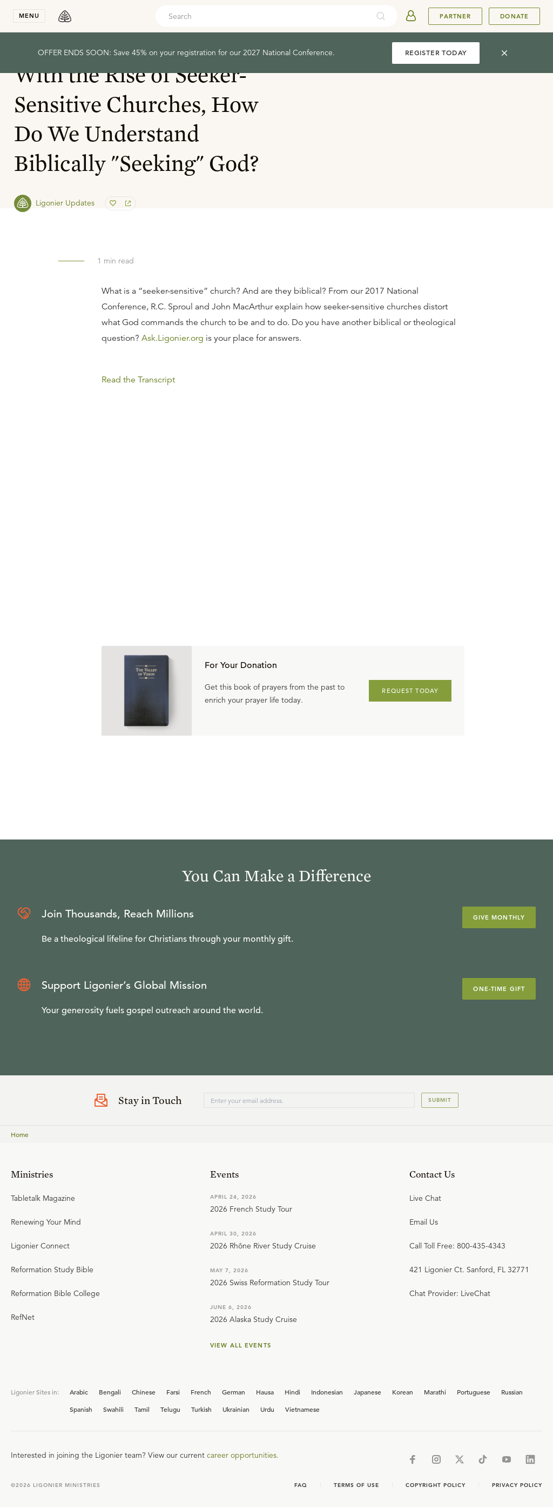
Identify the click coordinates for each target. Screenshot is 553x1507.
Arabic (79, 1391)
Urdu (267, 1409)
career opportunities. (243, 1455)
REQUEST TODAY (410, 691)
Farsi (173, 1391)
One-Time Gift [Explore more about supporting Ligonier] (499, 989)
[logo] (65, 16)
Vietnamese (302, 1409)
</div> (283, 465)
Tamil (142, 1409)
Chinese (144, 1391)
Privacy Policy (517, 1485)
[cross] (504, 53)
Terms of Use (356, 1485)
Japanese (367, 1391)
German (233, 1391)
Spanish (81, 1409)
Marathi (435, 1391)
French (201, 1391)
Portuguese (473, 1391)
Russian (512, 1391)
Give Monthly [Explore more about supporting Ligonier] (499, 917)
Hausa (265, 1391)
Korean (402, 1391)
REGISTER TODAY (436, 53)
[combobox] (262, 16)
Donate (514, 16)
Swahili (113, 1409)
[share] (126, 203)
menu (29, 15)
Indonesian (327, 1391)
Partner (455, 16)
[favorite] (113, 203)
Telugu (170, 1409)
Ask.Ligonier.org (172, 338)
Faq (300, 1485)
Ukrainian (235, 1409)
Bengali (110, 1391)
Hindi (292, 1391)
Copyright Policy (436, 1485)
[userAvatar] (411, 16)
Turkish (201, 1409)
